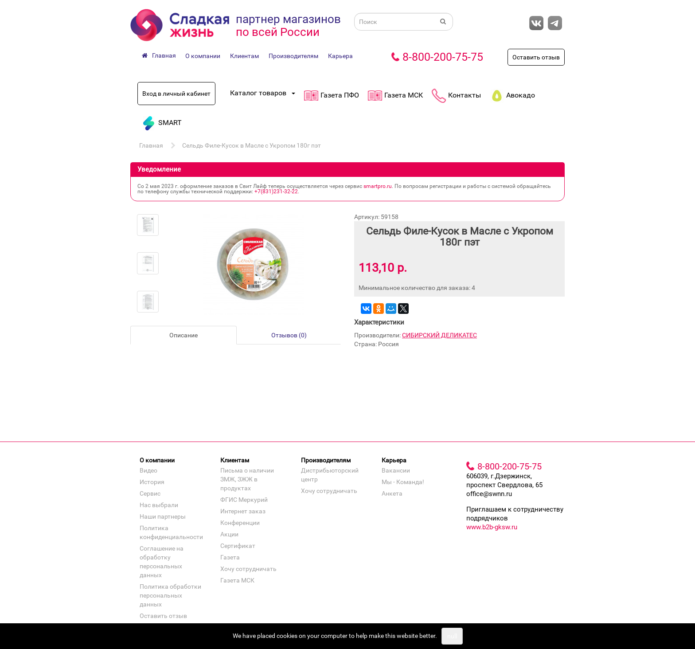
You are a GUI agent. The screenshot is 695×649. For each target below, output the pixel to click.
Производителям (293, 55)
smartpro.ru (377, 186)
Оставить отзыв (536, 57)
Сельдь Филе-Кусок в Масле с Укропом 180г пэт (251, 145)
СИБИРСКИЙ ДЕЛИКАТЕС (439, 335)
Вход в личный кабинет (176, 93)
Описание (183, 335)
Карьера (340, 55)
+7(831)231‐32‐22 (276, 191)
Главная (151, 145)
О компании (202, 55)
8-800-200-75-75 (442, 57)
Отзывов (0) (289, 335)
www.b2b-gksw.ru (491, 527)
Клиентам (244, 55)
